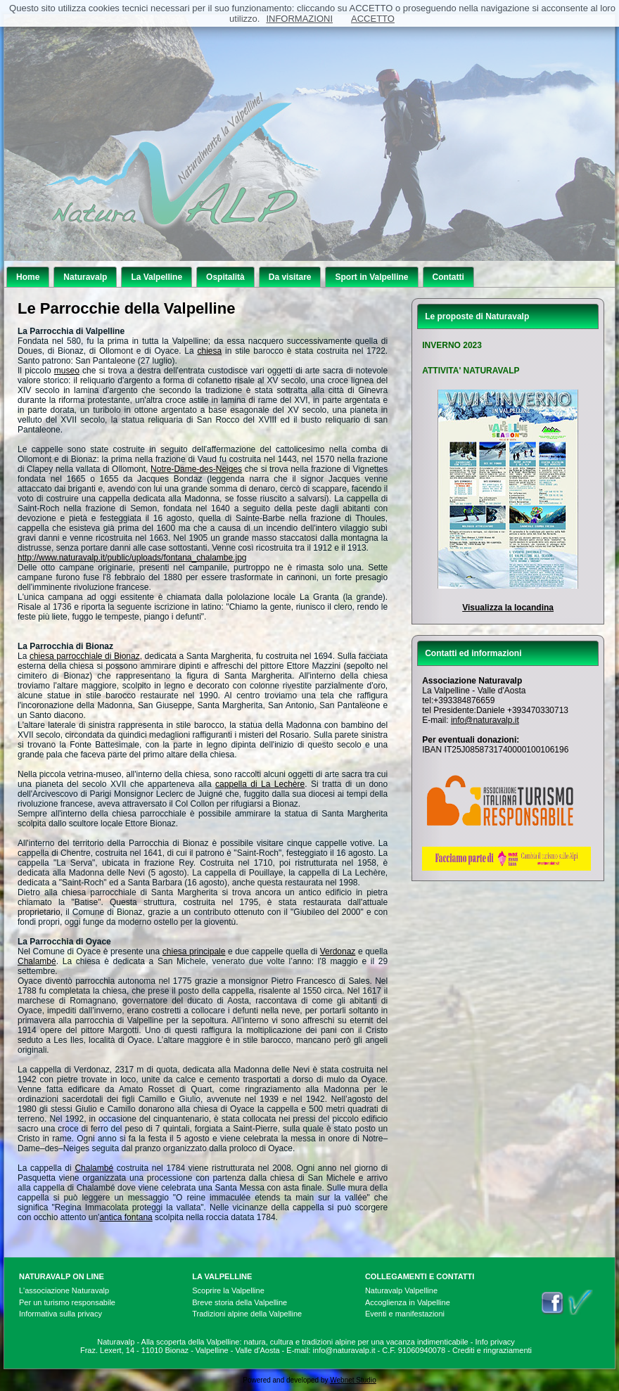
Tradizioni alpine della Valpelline (247, 1313)
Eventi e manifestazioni (405, 1313)
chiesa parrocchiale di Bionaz (85, 656)
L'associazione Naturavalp (64, 1290)
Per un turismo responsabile (67, 1302)
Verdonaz (338, 951)
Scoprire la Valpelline (228, 1290)
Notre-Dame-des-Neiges (196, 469)
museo (66, 371)
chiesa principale (194, 951)
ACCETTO (373, 18)
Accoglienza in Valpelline (407, 1302)
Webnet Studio (353, 1380)
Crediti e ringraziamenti (492, 1350)
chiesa (210, 351)
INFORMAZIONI (299, 18)
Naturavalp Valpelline (401, 1290)
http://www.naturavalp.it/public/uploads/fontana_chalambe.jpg (132, 558)
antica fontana (125, 1217)
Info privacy (495, 1342)
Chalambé (37, 961)
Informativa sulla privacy (60, 1313)
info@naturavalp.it (485, 720)
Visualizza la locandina (508, 608)
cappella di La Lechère (260, 784)
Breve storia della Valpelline (239, 1302)
